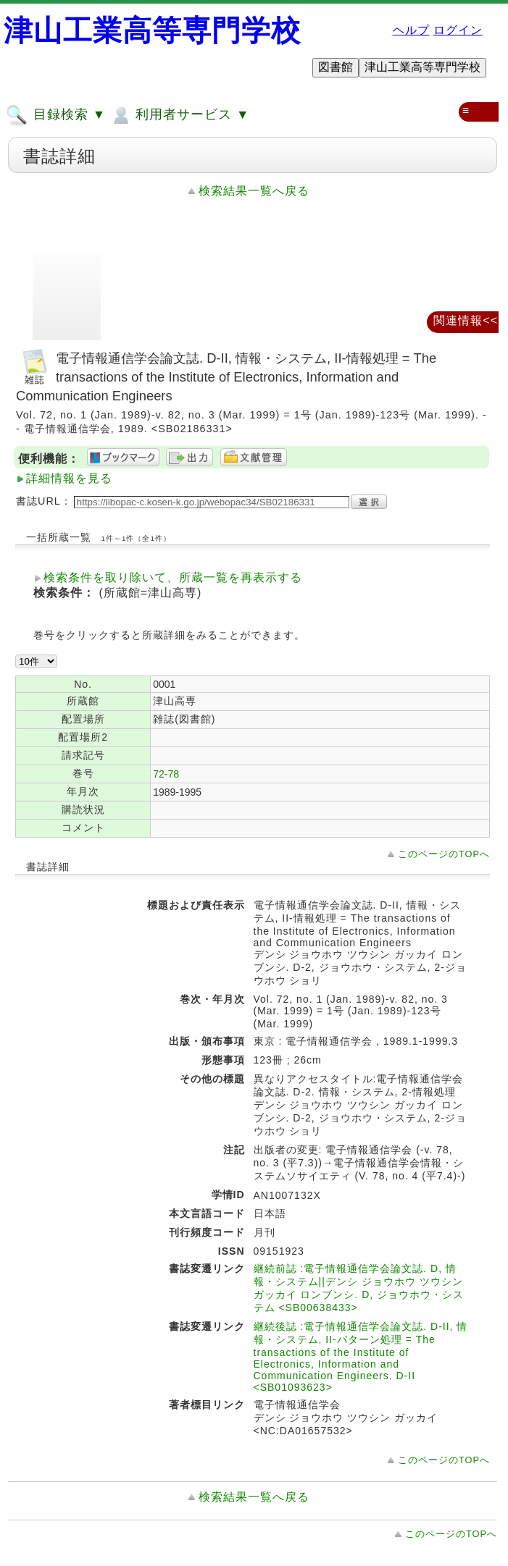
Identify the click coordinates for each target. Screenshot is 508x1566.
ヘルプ (411, 30)
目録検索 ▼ (56, 115)
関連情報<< (465, 320)
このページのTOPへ (444, 854)
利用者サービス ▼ (179, 115)
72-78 (166, 774)
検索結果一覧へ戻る (254, 191)
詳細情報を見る (69, 478)
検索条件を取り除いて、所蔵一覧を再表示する (172, 577)
